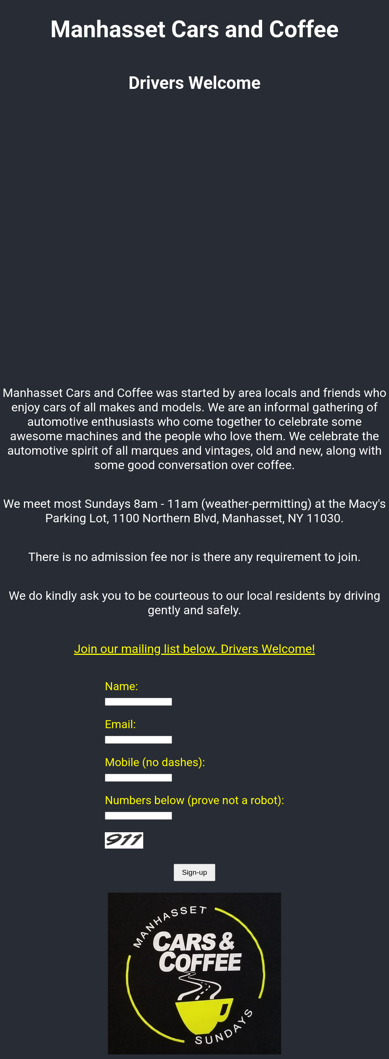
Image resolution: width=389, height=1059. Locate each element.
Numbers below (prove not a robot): (194, 800)
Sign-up (194, 872)
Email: (120, 724)
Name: (121, 686)
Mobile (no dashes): (155, 762)
